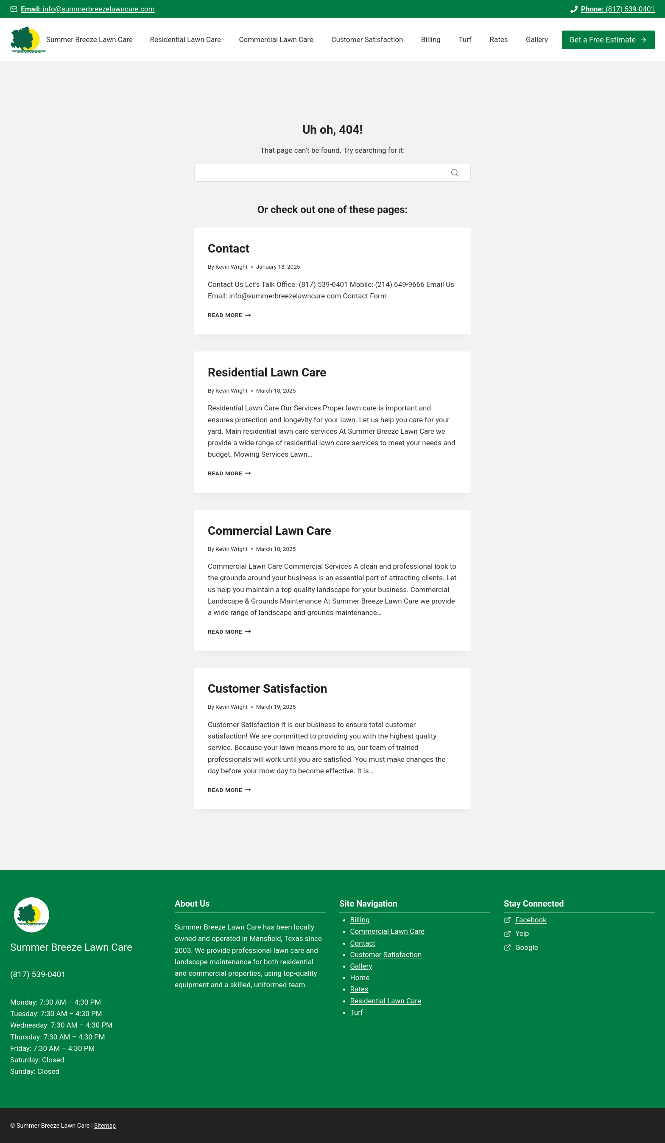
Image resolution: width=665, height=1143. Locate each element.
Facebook (531, 920)
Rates (498, 39)
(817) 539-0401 (618, 9)
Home (360, 977)
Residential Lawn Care (185, 39)
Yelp (522, 933)
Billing (431, 39)
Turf (465, 39)
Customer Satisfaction (367, 39)
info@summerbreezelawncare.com (87, 9)
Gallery (537, 39)
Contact (228, 249)
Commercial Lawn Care (276, 39)
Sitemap (105, 1125)
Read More (229, 315)
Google (526, 947)
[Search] (332, 173)
